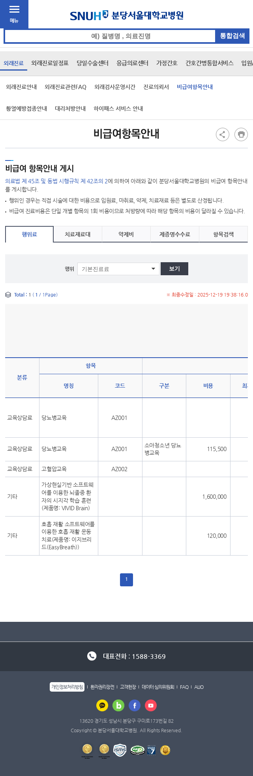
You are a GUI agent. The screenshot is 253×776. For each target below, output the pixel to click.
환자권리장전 (102, 687)
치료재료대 (77, 234)
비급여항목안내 (195, 87)
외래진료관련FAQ (65, 87)
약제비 (126, 234)
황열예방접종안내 (26, 108)
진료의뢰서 (156, 87)
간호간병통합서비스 (210, 63)
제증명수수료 (174, 234)
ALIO (198, 687)
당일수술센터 (93, 63)
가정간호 (167, 63)
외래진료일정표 (50, 63)
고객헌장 (128, 687)
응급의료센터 (132, 63)
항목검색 (223, 234)
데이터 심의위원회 (158, 687)
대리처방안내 (70, 108)
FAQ (184, 687)
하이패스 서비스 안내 (118, 108)
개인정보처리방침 (67, 687)
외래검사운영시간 (114, 87)
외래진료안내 (21, 87)
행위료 (29, 234)
